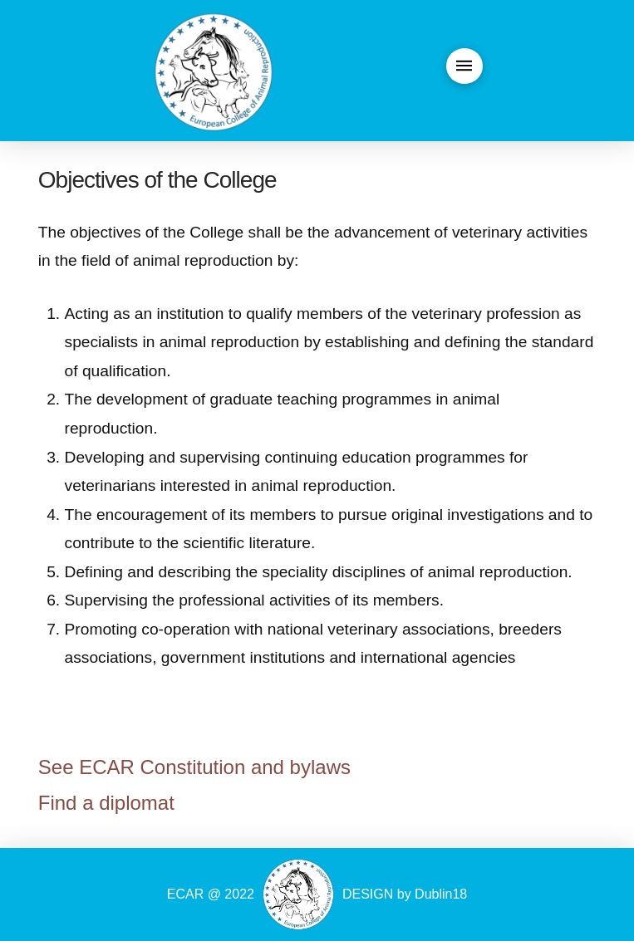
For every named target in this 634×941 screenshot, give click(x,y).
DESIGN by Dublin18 (404, 894)
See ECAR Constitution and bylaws (194, 767)
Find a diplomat (106, 803)
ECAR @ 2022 (210, 894)
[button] (464, 66)
